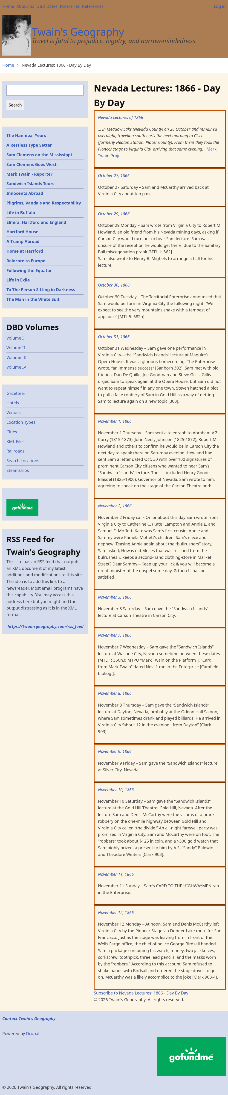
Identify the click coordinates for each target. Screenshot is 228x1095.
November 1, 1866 (115, 421)
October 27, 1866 (114, 175)
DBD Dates (47, 6)
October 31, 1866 (114, 336)
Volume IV (16, 367)
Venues (13, 412)
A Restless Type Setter (29, 145)
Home (8, 6)
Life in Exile (18, 280)
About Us (25, 6)
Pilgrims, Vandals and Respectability (43, 203)
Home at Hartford (24, 251)
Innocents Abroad (24, 193)
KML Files (15, 441)
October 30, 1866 (114, 285)
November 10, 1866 (116, 789)
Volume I (15, 338)
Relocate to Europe (25, 260)
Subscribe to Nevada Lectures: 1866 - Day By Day (141, 993)
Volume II (15, 347)
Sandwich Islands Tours (30, 183)
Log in (220, 6)
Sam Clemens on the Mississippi (39, 154)
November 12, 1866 (116, 912)
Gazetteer (16, 393)
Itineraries (70, 6)
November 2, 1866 (115, 506)
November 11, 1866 (116, 874)
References (92, 6)
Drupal (32, 1033)
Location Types (20, 422)
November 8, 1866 (115, 693)
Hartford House (22, 231)
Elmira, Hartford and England (36, 222)
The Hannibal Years (26, 135)
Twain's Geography (78, 32)
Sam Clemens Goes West (31, 164)
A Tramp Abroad (23, 241)
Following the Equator (29, 270)
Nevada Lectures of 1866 (120, 117)
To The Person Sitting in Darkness (40, 289)
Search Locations (22, 460)
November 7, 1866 (115, 635)
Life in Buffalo (20, 212)
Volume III (16, 357)
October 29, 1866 (114, 213)
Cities (11, 432)
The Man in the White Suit (33, 299)
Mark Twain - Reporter (29, 174)
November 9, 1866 (115, 751)
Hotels (12, 402)
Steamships (17, 470)
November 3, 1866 (115, 597)
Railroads (15, 451)
